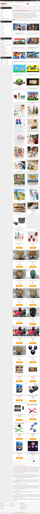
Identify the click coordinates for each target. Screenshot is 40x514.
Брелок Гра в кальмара (33, 243)
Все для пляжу (32, 185)
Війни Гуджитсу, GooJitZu (32, 74)
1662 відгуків (33, 0)
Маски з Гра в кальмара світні (33, 356)
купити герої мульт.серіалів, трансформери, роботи (22, 469)
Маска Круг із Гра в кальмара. (19, 318)
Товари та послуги (3, 5)
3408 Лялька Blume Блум (19, 243)
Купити (20, 323)
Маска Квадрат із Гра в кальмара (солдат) (33, 338)
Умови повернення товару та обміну (5, 18)
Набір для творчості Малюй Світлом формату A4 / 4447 (19, 395)
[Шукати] (27, 4)
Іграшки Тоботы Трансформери (19, 61)
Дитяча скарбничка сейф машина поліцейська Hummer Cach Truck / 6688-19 (32, 396)
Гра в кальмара (18, 102)
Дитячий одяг (32, 200)
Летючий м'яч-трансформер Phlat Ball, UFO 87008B (33, 434)
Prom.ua (24, 512)
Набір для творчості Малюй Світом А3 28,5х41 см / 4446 (19, 453)
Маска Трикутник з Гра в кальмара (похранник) (19, 338)
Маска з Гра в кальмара (19, 261)
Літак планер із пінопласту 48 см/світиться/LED (19, 434)
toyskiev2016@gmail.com (5, 53)
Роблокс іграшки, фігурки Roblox (18, 47)
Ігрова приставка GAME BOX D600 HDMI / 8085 (19, 415)
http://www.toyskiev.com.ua (5, 52)
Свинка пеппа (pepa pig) (19, 74)
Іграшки (8, 5)
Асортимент (2, 9)
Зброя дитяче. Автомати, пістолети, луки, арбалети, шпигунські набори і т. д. (19, 186)
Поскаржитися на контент (19, 513)
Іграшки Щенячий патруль (32, 61)
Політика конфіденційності (25, 513)
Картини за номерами (18, 171)
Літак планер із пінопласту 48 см (33, 414)
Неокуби (18, 227)
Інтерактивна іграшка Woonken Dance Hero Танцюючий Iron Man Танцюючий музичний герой (33, 453)
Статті (2, 15)
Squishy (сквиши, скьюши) (18, 144)
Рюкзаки (19, 200)
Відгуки (2, 12)
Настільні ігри (32, 144)
